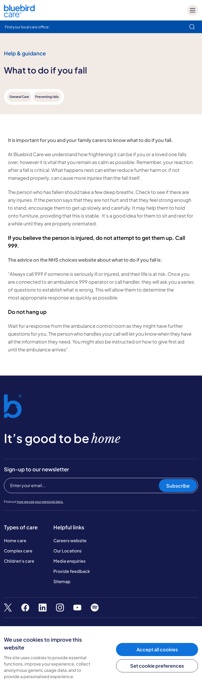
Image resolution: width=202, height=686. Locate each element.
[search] (192, 26)
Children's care (19, 561)
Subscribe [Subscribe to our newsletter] (178, 486)
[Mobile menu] (192, 10)
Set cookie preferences (157, 666)
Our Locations (67, 550)
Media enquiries (69, 561)
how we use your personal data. (40, 502)
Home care (15, 540)
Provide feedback (71, 571)
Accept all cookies (157, 649)
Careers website (70, 540)
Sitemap (61, 581)
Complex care (18, 550)
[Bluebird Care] (19, 15)
